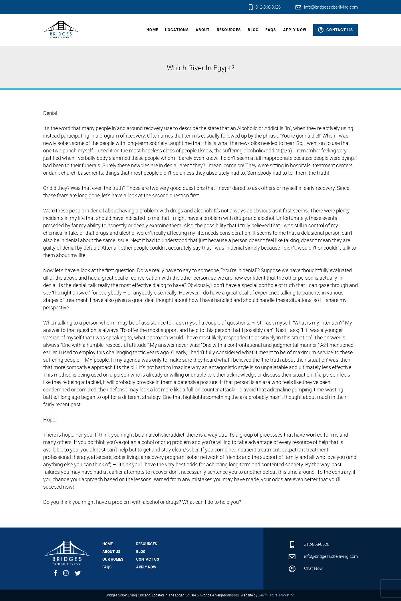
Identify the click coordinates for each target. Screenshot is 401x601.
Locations (177, 29)
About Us (111, 551)
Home (152, 29)
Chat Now (305, 568)
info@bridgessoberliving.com (326, 7)
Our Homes (112, 559)
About (203, 29)
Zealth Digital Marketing (276, 595)
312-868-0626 (265, 7)
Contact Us (147, 559)
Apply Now (295, 29)
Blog (253, 29)
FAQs (270, 29)
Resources (229, 29)
